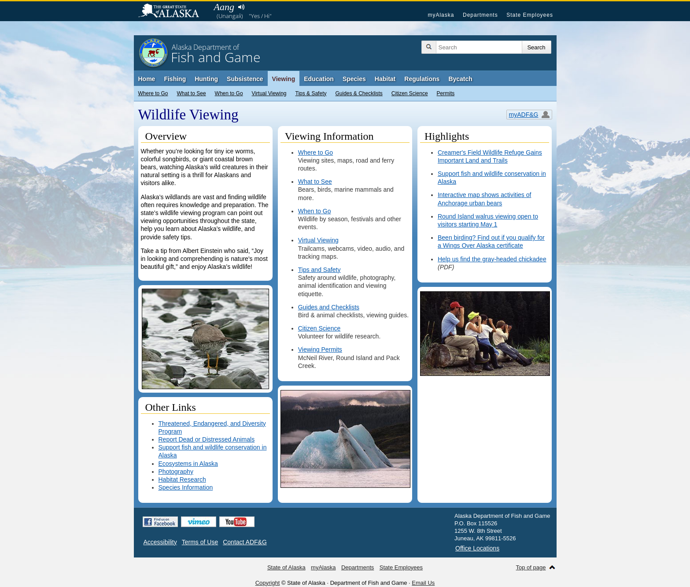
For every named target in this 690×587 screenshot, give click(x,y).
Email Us (423, 583)
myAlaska (441, 15)
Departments (480, 15)
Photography (176, 471)
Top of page (531, 567)
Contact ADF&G (245, 542)
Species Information (186, 487)
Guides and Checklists (328, 307)
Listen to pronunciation (241, 7)
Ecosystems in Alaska (188, 463)
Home (146, 78)
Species (354, 78)
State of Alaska (173, 11)
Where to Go (153, 93)
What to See (191, 93)
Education (319, 78)
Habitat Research (182, 479)
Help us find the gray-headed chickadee (492, 259)
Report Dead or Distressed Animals (207, 439)
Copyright (267, 583)
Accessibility (160, 542)
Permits (446, 93)
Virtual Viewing (269, 93)
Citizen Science (409, 93)
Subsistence (245, 78)
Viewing (283, 78)
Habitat (385, 78)
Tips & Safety (311, 93)
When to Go (229, 93)
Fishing (175, 78)
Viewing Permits (320, 349)
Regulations (421, 78)
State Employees (529, 15)
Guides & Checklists (358, 93)
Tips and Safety (319, 269)
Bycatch (460, 78)
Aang (224, 6)
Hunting (206, 78)
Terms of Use (200, 542)
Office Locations (477, 548)
